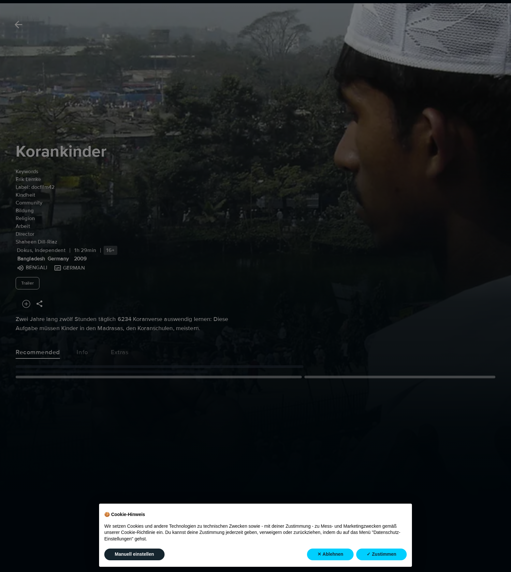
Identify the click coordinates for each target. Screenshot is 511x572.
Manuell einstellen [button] (134, 554)
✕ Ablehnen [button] (330, 554)
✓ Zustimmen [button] (381, 554)
